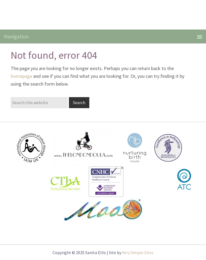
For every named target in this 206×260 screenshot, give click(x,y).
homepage (21, 76)
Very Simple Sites (137, 252)
